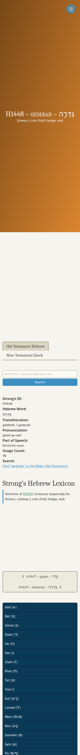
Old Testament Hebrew (25, 346)
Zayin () (11, 661)
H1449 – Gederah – (40, 587)
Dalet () (11, 634)
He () (10, 643)
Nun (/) (11, 725)
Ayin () (11, 744)
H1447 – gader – (40, 576)
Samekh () (14, 735)
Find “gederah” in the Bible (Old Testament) (35, 466)
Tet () (10, 680)
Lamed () (12, 707)
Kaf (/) (12, 698)
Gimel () (12, 625)
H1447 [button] (28, 494)
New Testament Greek (24, 355)
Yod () (9, 689)
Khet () (11, 671)
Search (40, 382)
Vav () (9, 652)
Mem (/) (13, 716)
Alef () (10, 607)
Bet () (10, 616)
